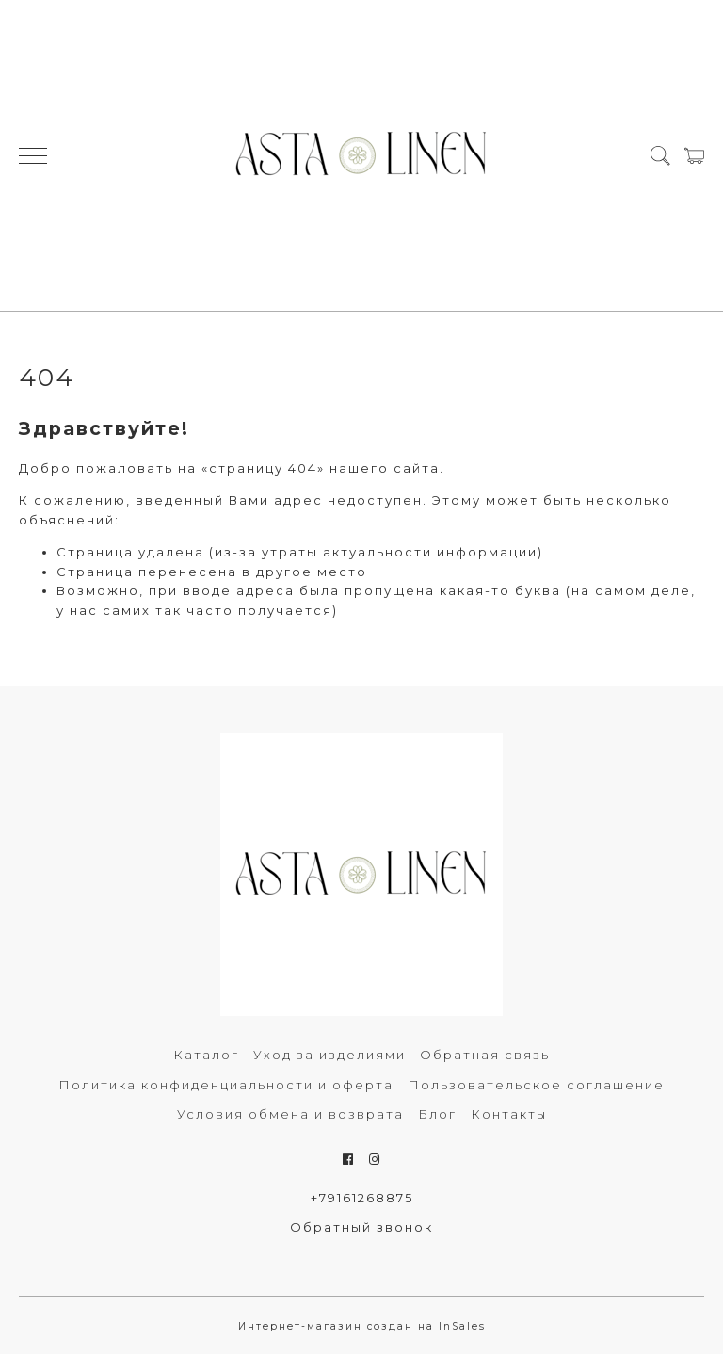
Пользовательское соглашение (536, 1084)
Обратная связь (485, 1054)
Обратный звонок (361, 1226)
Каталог (206, 1054)
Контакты (509, 1113)
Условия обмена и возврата (290, 1113)
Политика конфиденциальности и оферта (226, 1084)
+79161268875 (362, 1197)
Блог (437, 1113)
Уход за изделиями (329, 1054)
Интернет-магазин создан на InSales (362, 1326)
